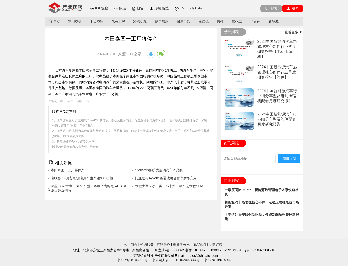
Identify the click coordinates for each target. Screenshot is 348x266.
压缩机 (203, 21)
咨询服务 (147, 244)
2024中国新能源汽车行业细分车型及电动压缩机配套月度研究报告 (277, 96)
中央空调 (96, 21)
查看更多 (294, 32)
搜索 (271, 8)
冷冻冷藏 (140, 21)
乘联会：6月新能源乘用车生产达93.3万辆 (82, 178)
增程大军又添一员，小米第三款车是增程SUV (169, 186)
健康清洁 (161, 21)
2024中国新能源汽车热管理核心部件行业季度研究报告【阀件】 (277, 72)
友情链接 (215, 244)
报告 (138, 8)
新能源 (273, 21)
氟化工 (237, 21)
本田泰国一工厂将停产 (68, 170)
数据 (120, 8)
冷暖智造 (159, 8)
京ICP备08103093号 (132, 260)
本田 (63, 101)
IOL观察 (99, 8)
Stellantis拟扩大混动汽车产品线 (159, 170)
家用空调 (75, 21)
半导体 (255, 21)
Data (196, 8)
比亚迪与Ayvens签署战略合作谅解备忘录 (166, 178)
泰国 (70, 101)
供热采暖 (118, 21)
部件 (220, 21)
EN (179, 8)
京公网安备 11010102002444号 (176, 260)
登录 (292, 8)
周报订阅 (289, 159)
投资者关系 (181, 244)
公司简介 (131, 244)
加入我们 (199, 244)
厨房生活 (183, 21)
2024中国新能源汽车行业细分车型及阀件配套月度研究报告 (277, 119)
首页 (54, 21)
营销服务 (163, 244)
